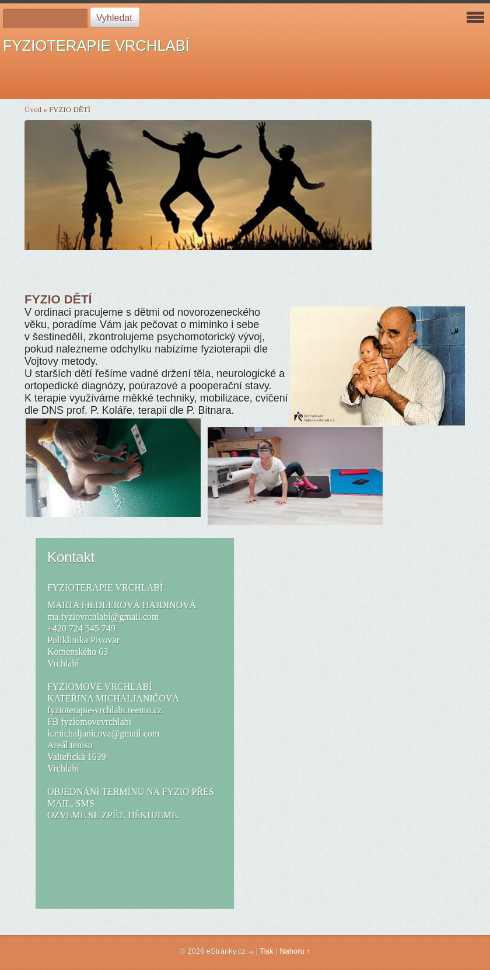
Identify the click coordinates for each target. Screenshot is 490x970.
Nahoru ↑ (294, 951)
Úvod (32, 109)
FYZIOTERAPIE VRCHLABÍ (96, 45)
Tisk (266, 951)
